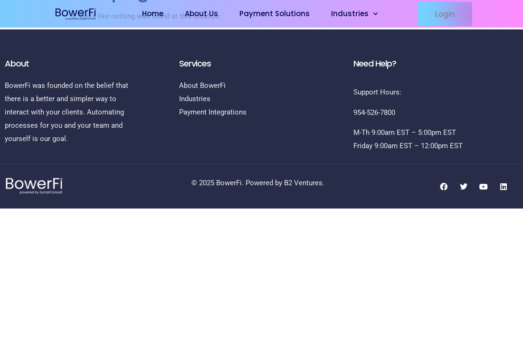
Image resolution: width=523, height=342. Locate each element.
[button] (445, 14)
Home (152, 14)
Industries (354, 14)
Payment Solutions (274, 14)
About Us (201, 14)
